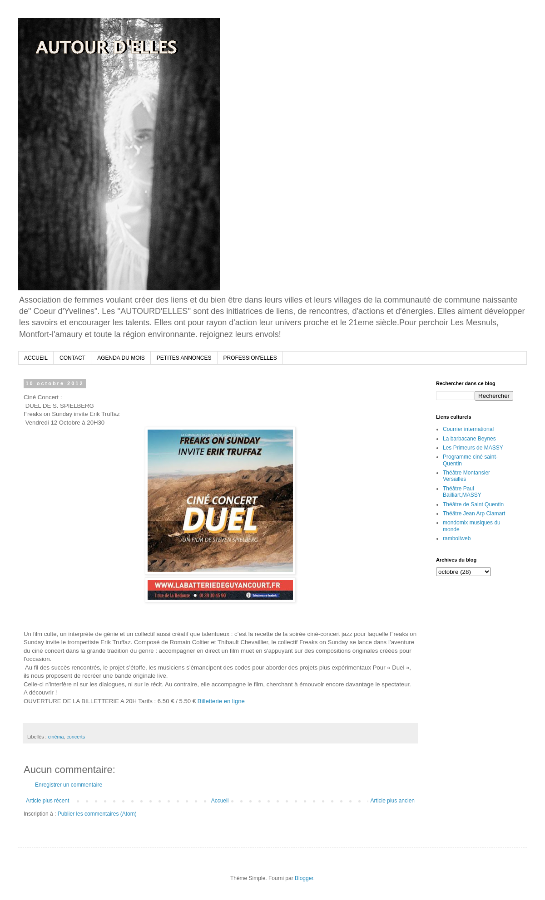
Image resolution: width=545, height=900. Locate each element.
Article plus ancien (393, 800)
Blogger (304, 878)
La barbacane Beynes (469, 438)
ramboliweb (457, 538)
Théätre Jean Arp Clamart (474, 513)
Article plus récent (47, 800)
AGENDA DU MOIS (121, 358)
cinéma (56, 736)
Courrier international (468, 429)
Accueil (220, 800)
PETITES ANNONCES (184, 358)
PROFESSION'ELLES (250, 358)
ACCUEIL (36, 358)
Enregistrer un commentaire (68, 785)
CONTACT (72, 358)
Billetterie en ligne (221, 701)
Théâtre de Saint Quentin (473, 504)
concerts (75, 736)
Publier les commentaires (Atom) (97, 814)
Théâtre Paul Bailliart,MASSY (462, 491)
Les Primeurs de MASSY (473, 448)
